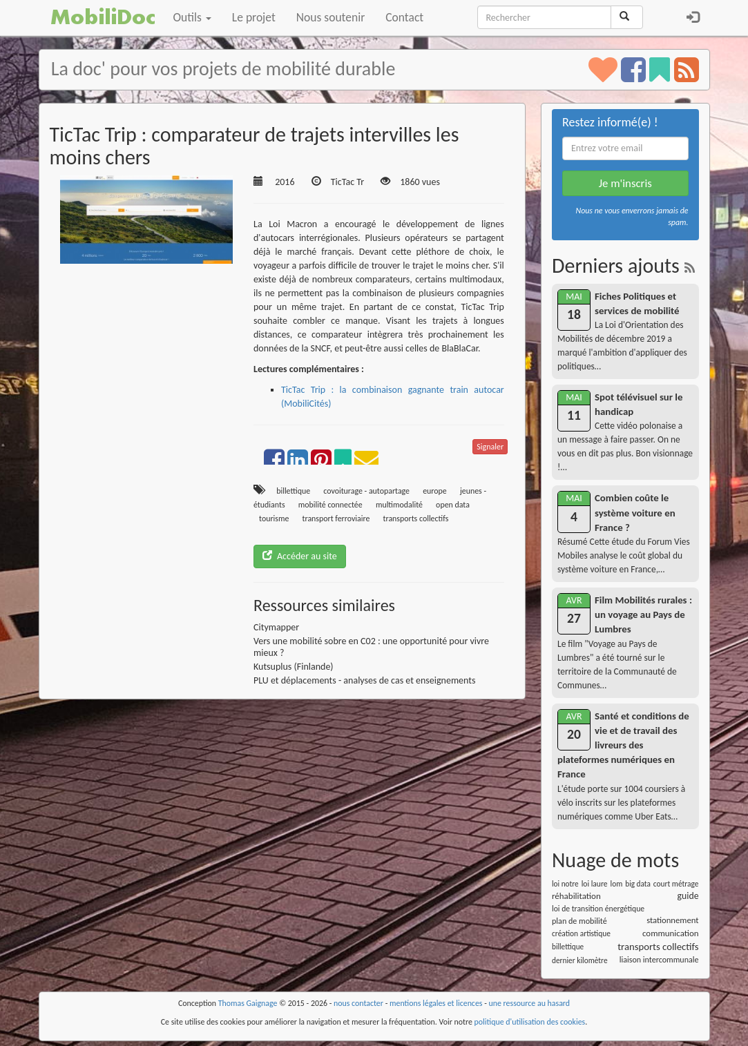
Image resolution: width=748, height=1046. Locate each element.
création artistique (581, 933)
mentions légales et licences (436, 1003)
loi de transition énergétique (598, 908)
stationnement (672, 920)
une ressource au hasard (529, 1003)
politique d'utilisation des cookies (530, 1022)
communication (670, 933)
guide (688, 896)
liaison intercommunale (659, 960)
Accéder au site (299, 556)
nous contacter (358, 1003)
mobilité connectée (330, 505)
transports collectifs (416, 518)
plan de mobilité (579, 921)
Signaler (490, 447)
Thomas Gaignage (248, 1003)
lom (617, 884)
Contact (404, 17)
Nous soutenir (330, 17)
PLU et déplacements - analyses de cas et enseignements (364, 680)
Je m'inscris (625, 183)
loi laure (595, 884)
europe (435, 491)
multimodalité (399, 505)
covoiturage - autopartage (366, 491)
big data (638, 884)
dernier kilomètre (580, 960)
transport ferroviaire (336, 518)
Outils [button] (192, 17)
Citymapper (276, 627)
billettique (293, 491)
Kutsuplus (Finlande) (293, 666)
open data (453, 505)
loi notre (565, 884)
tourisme (274, 518)
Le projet (254, 17)
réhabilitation (576, 896)
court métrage (676, 884)
